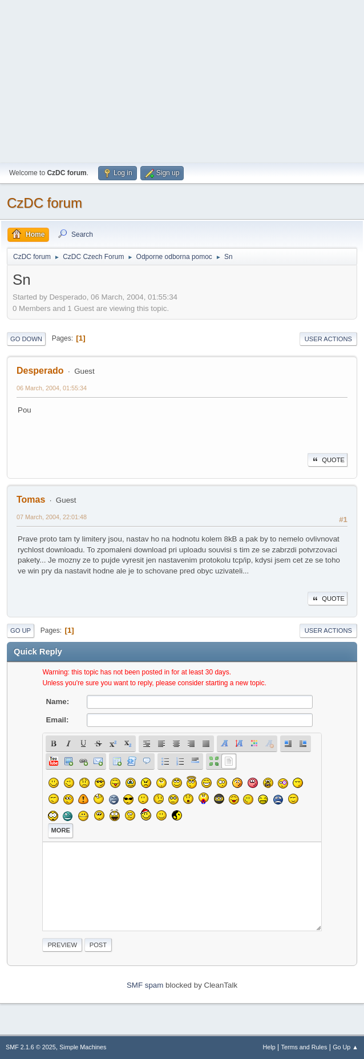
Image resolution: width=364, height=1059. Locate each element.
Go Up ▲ (345, 1047)
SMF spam (145, 985)
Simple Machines (82, 1047)
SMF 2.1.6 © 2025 (31, 1047)
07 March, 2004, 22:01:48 (52, 517)
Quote (327, 459)
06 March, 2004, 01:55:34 (52, 388)
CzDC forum (44, 203)
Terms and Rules (304, 1047)
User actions (328, 339)
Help (269, 1047)
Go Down (26, 339)
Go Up (20, 630)
